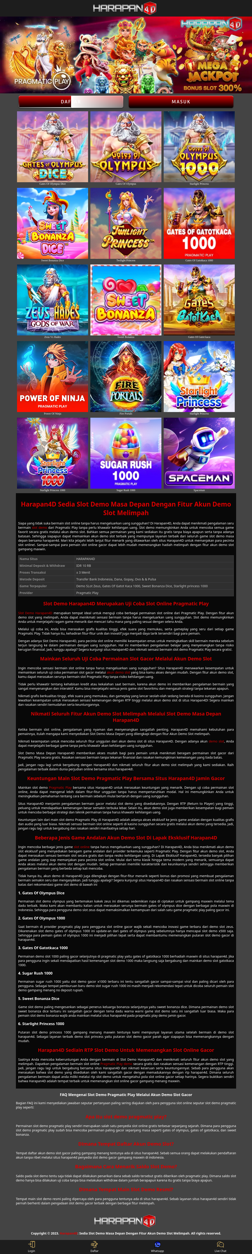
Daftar (71, 102)
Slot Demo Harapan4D (35, 613)
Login (31, 1247)
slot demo (39, 527)
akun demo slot (118, 672)
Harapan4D (69, 1233)
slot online (81, 847)
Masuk (181, 101)
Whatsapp (157, 1247)
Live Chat (220, 1247)
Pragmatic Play (60, 787)
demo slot (216, 741)
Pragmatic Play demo (116, 1064)
